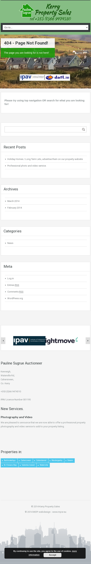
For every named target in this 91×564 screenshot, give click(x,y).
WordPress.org (15, 298)
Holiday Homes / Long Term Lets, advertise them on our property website (45, 159)
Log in (10, 278)
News (10, 243)
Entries (13, 285)
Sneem (70, 460)
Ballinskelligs (10, 460)
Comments (15, 291)
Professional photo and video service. (26, 165)
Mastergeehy (57, 460)
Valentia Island (28, 465)
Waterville (44, 465)
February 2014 (14, 207)
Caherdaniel (41, 460)
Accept (52, 555)
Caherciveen (26, 460)
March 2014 (13, 201)
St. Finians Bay (10, 465)
